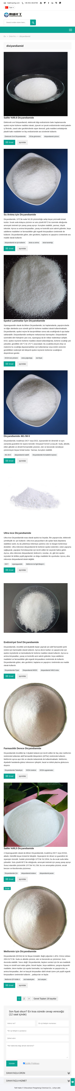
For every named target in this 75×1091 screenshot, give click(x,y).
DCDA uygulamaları (46, 770)
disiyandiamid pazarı (47, 873)
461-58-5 (8, 455)
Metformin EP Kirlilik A (12, 979)
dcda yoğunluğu (26, 358)
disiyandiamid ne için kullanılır (15, 243)
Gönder (12, 1063)
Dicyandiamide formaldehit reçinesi (44, 455)
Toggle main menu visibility (70, 29)
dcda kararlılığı (48, 243)
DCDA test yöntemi (11, 358)
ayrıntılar (22, 142)
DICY (6, 564)
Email (9, 142)
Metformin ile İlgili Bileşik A (35, 564)
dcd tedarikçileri (29, 979)
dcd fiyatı (39, 358)
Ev (5, 36)
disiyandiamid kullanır (28, 873)
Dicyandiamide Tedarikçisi (13, 770)
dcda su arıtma (34, 243)
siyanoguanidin (17, 564)
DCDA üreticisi (31, 770)
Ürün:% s (12, 36)
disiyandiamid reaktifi (22, 455)
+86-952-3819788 (31, 3)
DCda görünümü (35, 136)
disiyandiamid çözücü (51, 136)
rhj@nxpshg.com (13, 3)
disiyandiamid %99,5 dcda (50, 670)
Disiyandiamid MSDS (30, 670)
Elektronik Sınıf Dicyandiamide (15, 136)
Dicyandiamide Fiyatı (12, 670)
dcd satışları (42, 979)
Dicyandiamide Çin (11, 873)
